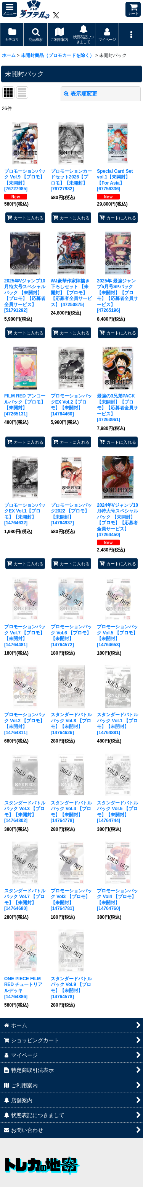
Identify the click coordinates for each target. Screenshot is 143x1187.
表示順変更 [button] (80, 94)
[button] (9, 9)
